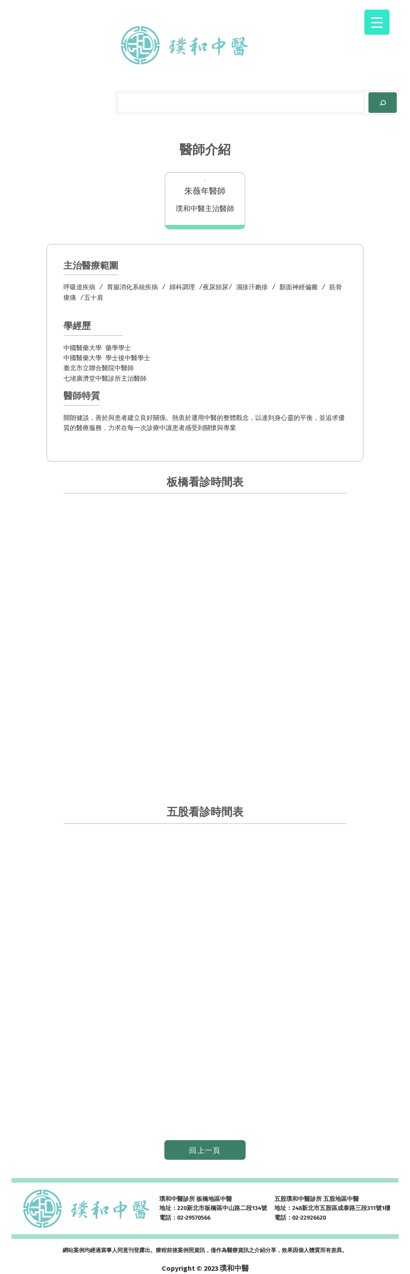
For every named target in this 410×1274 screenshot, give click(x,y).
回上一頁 (205, 1150)
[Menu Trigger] (376, 22)
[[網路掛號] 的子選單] (286, 45)
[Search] (382, 102)
